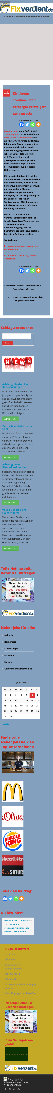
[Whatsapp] (32, 124)
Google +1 (15, 310)
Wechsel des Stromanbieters (18, 137)
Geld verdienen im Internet (18, 668)
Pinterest (19, 310)
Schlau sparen (12, 134)
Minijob (8, 662)
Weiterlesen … (10, 418)
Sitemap (10, 954)
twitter (10, 1089)
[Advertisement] (26, 51)
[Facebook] (21, 124)
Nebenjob (9, 635)
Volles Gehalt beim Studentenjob (14, 511)
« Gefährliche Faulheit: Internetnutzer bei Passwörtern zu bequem (22, 287)
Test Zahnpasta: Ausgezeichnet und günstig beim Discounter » (25, 299)
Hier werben (12, 979)
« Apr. (5, 723)
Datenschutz (12, 973)
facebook (6, 310)
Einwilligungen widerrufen (20, 993)
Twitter (10, 310)
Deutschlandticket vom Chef (17, 427)
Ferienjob (9, 655)
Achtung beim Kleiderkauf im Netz (15, 466)
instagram (18, 1089)
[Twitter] (27, 124)
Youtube (14, 1089)
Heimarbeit (10, 641)
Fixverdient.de (11, 131)
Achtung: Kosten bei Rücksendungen (15, 385)
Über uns (10, 959)
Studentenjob (11, 648)
